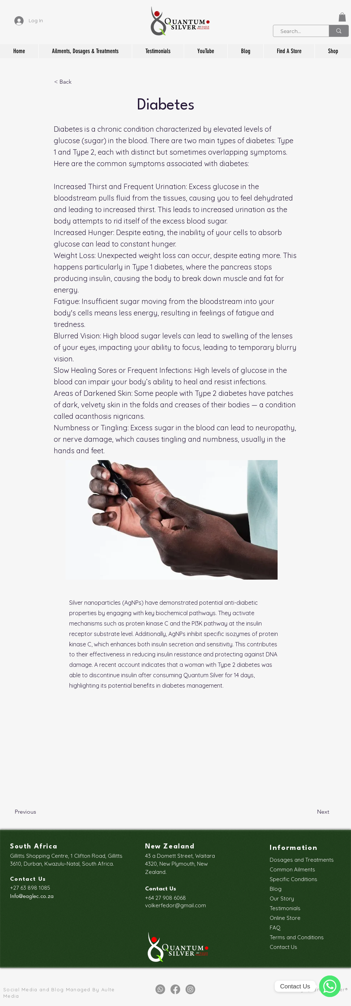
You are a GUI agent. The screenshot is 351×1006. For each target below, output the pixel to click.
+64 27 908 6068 (165, 897)
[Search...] (297, 31)
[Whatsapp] (160, 989)
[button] (342, 17)
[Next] (311, 812)
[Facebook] (175, 989)
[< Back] (77, 82)
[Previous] (38, 812)
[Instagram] (190, 989)
